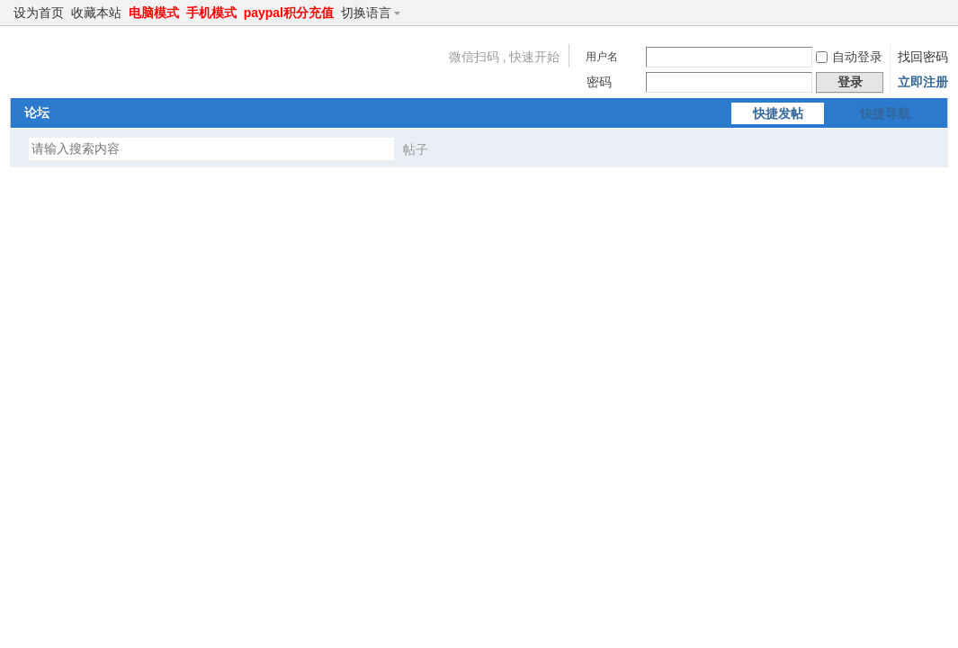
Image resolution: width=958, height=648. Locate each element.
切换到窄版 (937, 12)
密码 (599, 82)
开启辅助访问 (922, 12)
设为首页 (38, 12)
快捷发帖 (778, 113)
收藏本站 (96, 12)
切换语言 (374, 12)
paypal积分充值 (289, 12)
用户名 (602, 56)
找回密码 (923, 57)
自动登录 (849, 57)
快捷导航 (885, 113)
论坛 (36, 112)
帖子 (415, 149)
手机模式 (211, 12)
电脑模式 (154, 12)
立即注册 (923, 82)
